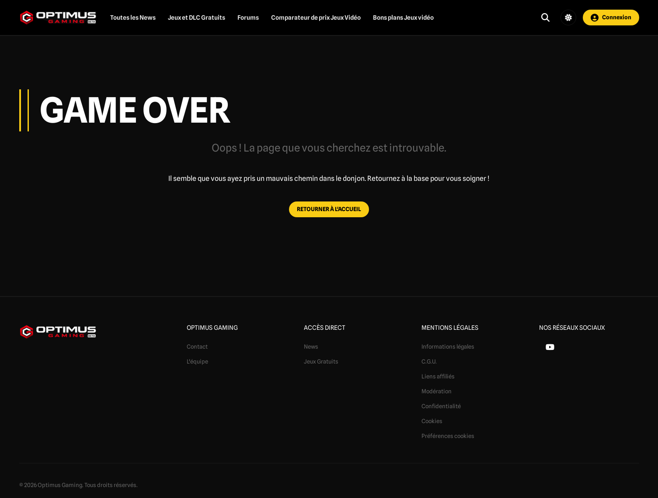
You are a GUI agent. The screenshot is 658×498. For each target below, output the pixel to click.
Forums (248, 17)
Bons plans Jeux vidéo (403, 17)
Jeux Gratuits (321, 361)
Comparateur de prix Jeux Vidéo (316, 17)
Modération (436, 391)
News (311, 346)
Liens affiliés (438, 376)
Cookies (431, 420)
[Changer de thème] (568, 17)
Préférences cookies (447, 435)
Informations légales (447, 346)
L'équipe (197, 361)
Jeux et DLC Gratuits (196, 17)
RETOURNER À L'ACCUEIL (329, 208)
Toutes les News (133, 17)
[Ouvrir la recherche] (545, 17)
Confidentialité (441, 406)
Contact (197, 346)
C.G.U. (429, 361)
